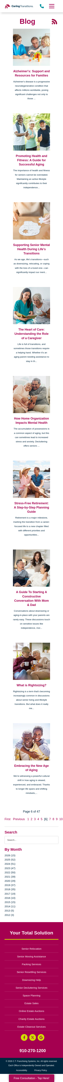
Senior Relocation (31, 948)
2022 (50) (10, 872)
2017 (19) (10, 893)
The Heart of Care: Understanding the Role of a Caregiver (31, 334)
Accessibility (21, 1070)
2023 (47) (10, 868)
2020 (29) (10, 880)
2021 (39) (10, 876)
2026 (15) (10, 855)
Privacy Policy (40, 1070)
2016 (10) (10, 897)
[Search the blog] (31, 840)
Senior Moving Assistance (31, 956)
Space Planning (31, 995)
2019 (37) (10, 885)
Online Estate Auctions (31, 1011)
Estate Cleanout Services (31, 1026)
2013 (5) (9, 910)
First (7, 819)
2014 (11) (10, 906)
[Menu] (51, 6)
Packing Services (31, 964)
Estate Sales (31, 1003)
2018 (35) (10, 889)
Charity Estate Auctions (31, 1019)
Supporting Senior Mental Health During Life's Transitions (31, 249)
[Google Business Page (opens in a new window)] (41, 1037)
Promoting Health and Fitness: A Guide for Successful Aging (31, 160)
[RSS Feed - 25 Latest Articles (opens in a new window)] (54, 21)
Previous (19, 819)
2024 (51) (10, 863)
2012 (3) (9, 915)
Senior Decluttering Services (31, 987)
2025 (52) (10, 859)
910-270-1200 (32, 1051)
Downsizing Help (31, 980)
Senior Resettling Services (31, 972)
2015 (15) (10, 902)
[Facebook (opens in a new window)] (24, 1037)
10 (61, 819)
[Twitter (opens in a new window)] (32, 1037)
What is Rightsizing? (31, 685)
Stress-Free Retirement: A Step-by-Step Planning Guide (31, 507)
